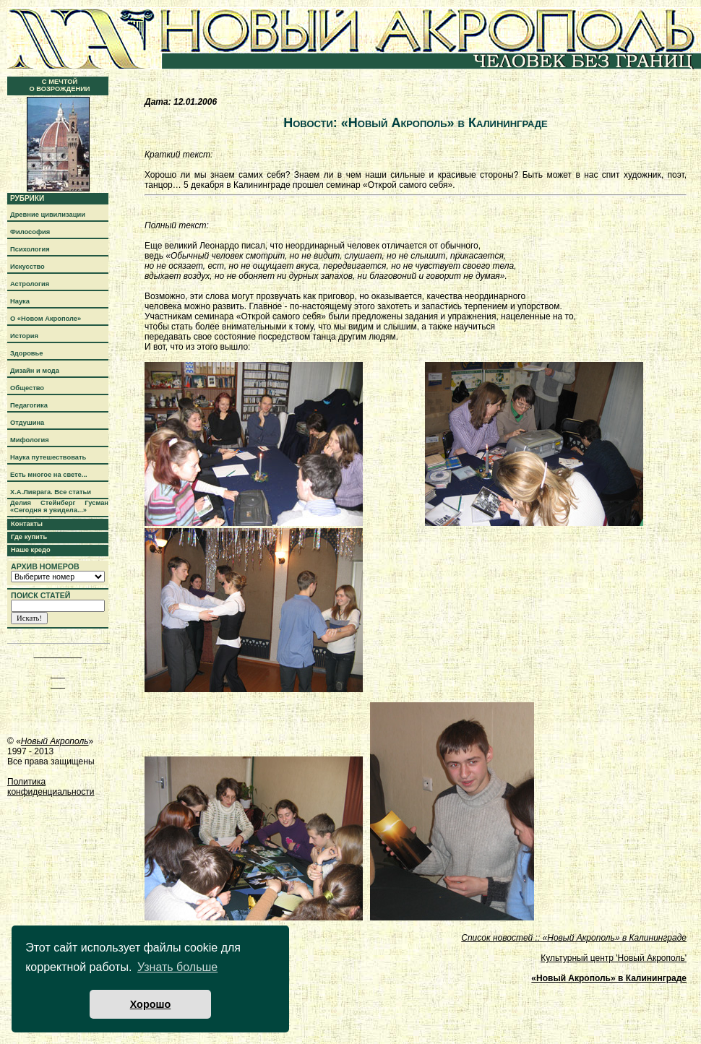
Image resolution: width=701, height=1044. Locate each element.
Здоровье (26, 353)
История (24, 336)
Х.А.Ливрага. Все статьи (50, 492)
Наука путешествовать (48, 457)
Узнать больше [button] (177, 967)
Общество (27, 388)
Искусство (27, 266)
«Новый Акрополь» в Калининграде (609, 978)
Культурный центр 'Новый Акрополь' (614, 958)
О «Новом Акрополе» (45, 318)
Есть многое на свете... (48, 474)
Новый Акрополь (55, 741)
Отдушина (27, 422)
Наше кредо (31, 549)
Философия (30, 232)
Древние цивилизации (47, 214)
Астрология (29, 284)
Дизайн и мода (34, 370)
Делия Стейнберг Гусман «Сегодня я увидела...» (59, 506)
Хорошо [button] (150, 1004)
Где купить (29, 536)
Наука (20, 301)
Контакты (27, 523)
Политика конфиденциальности (51, 787)
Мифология (29, 440)
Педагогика (29, 405)
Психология (30, 249)
